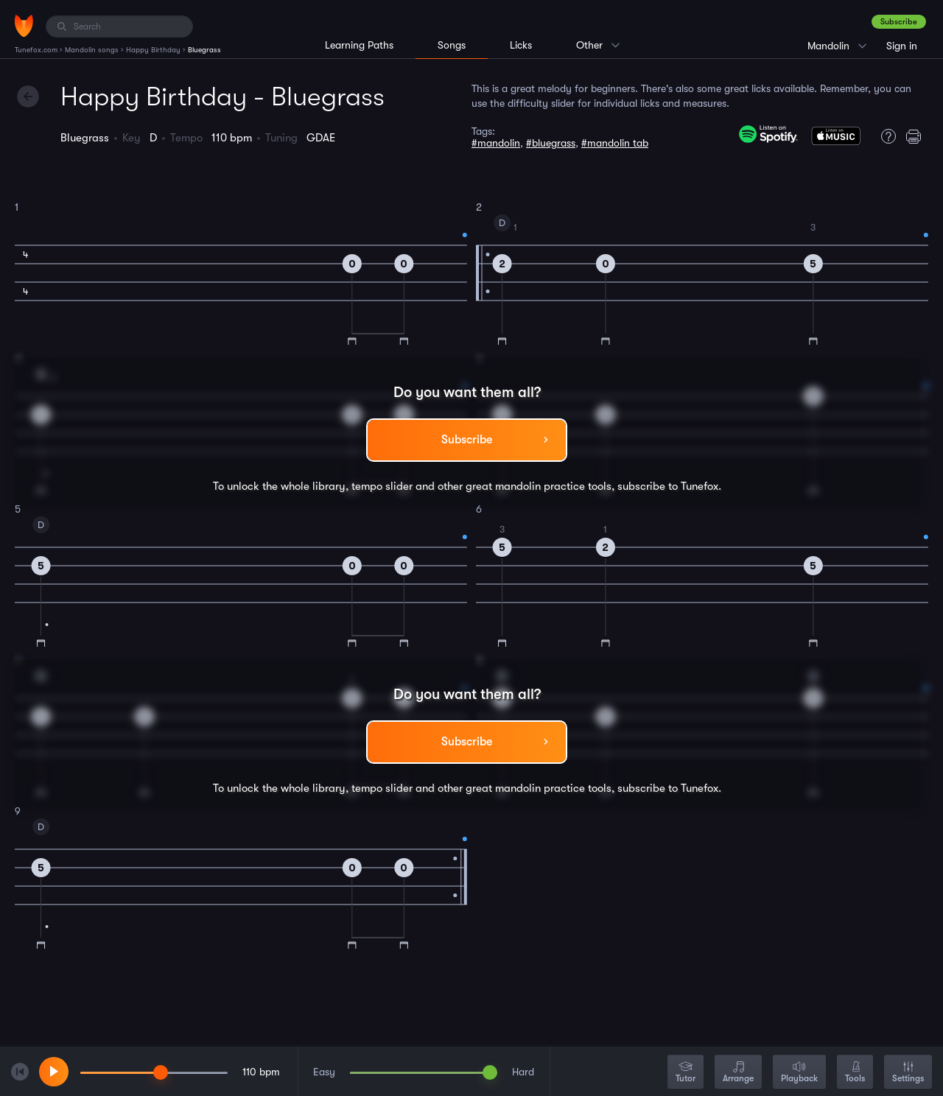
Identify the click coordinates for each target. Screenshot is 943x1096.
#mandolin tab (614, 143)
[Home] (24, 26)
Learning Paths (359, 45)
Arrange (738, 1072)
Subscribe (898, 22)
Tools (855, 1072)
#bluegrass (550, 143)
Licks (521, 45)
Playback (799, 1072)
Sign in (901, 46)
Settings (908, 1072)
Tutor (685, 1072)
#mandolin (496, 143)
